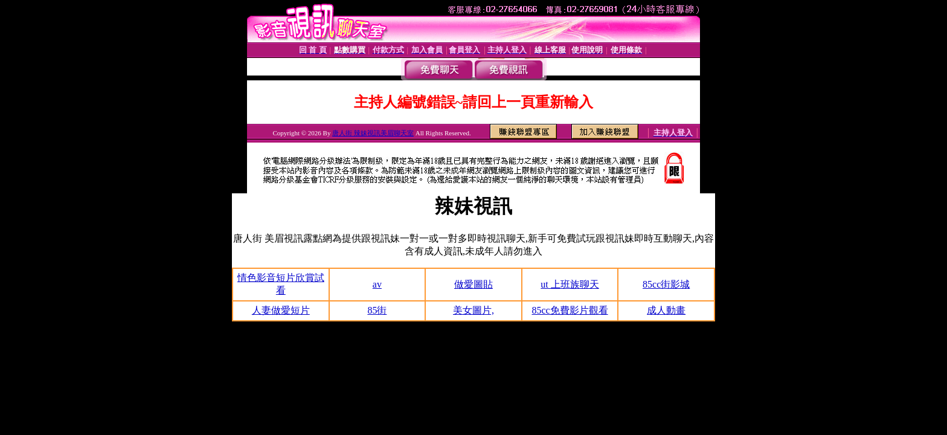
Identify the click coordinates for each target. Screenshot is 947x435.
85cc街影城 (666, 284)
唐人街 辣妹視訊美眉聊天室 (373, 133)
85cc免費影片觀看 (569, 310)
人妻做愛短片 (281, 310)
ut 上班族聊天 (570, 284)
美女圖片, (473, 310)
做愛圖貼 (473, 284)
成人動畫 (666, 310)
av (377, 284)
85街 (377, 310)
